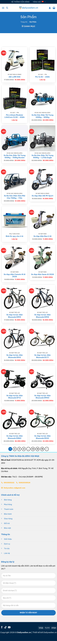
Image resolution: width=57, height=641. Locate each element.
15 (42, 449)
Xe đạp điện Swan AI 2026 (42, 274)
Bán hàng (8, 500)
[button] (3, 8)
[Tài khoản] (50, 7)
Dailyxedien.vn (50, 632)
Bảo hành (8, 514)
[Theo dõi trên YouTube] (9, 627)
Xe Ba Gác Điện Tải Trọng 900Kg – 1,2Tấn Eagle (42, 156)
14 (38, 449)
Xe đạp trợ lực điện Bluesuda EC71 (42, 356)
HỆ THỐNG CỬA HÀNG (20, 2)
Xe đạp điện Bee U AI (42, 236)
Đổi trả (7, 523)
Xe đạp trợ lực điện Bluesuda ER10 (14, 356)
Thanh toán (8, 509)
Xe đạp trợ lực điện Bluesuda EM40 (42, 396)
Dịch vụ (7, 544)
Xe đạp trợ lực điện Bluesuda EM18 (42, 316)
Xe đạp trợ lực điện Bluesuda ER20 (42, 437)
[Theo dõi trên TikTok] (5, 627)
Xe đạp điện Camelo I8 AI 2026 (14, 275)
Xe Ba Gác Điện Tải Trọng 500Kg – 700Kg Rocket (14, 156)
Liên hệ (7, 553)
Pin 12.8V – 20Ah (42, 77)
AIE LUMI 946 (14, 77)
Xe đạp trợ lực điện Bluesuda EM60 (14, 437)
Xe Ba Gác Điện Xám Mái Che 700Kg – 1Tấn (14, 197)
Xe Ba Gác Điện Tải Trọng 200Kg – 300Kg (42, 116)
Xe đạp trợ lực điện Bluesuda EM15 (14, 316)
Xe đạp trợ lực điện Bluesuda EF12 (14, 396)
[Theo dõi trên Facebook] (2, 627)
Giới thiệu (8, 539)
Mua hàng (8, 504)
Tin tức (7, 548)
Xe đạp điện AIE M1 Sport (42, 196)
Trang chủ (24, 22)
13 (33, 449)
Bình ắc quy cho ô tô (14, 236)
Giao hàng (8, 519)
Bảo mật (7, 528)
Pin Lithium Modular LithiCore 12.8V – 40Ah (15, 116)
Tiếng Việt (39, 2)
